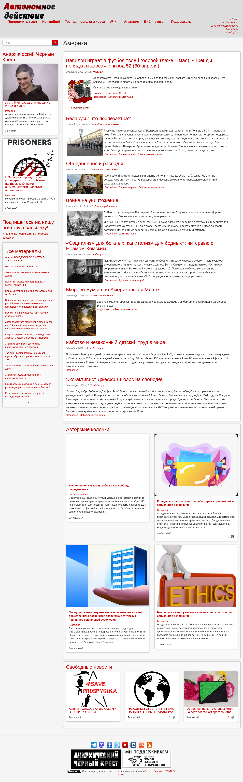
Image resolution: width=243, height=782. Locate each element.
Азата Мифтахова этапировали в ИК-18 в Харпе (28, 104)
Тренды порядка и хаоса (85, 21)
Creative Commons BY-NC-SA (159, 771)
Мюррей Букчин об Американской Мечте (112, 289)
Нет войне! (51, 21)
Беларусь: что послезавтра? (98, 118)
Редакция (98, 71)
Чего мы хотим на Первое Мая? (22, 266)
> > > (30, 402)
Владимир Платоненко (106, 124)
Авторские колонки (87, 429)
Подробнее (100, 97)
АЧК (114, 21)
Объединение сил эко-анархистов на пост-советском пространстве (210, 710)
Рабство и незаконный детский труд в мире (115, 342)
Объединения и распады (94, 163)
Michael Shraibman (104, 295)
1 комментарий (127, 154)
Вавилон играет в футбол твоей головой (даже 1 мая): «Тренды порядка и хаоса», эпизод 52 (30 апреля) (139, 63)
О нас (121, 774)
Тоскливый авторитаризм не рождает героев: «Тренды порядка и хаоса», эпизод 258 (28, 356)
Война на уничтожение (92, 200)
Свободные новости (89, 667)
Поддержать (181, 21)
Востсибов (162, 510)
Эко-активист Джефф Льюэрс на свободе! (114, 379)
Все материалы (23, 251)
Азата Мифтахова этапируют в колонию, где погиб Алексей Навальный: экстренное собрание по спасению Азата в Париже (28, 325)
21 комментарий (127, 233)
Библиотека (155, 21)
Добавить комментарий (120, 97)
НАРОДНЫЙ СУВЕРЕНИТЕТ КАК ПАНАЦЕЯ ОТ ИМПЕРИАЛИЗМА (151, 710)
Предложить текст (22, 21)
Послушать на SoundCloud (109, 93)
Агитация (131, 21)
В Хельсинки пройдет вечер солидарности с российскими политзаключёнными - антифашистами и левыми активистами (25, 184)
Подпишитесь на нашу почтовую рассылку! (28, 224)
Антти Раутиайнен (78, 494)
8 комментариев (127, 187)
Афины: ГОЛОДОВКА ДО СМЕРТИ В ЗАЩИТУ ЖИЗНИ (93, 710)
